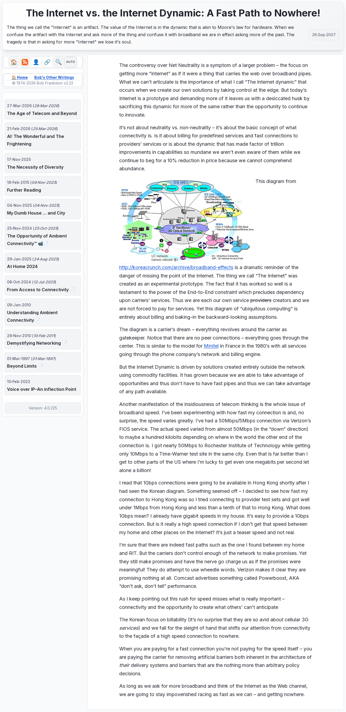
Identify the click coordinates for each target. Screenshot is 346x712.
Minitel (211, 346)
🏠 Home (19, 77)
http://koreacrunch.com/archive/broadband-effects (176, 267)
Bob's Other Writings (54, 77)
